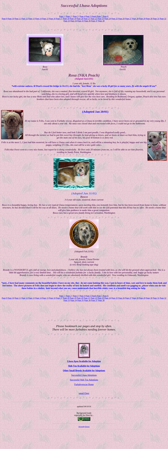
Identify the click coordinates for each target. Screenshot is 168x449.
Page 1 (62, 16)
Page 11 (18, 19)
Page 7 (99, 16)
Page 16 (52, 19)
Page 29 (142, 19)
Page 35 (80, 21)
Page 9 (4, 19)
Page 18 (66, 19)
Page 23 (101, 19)
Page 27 (128, 19)
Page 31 (156, 19)
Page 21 (87, 19)
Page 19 (73, 19)
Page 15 (45, 19)
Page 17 (59, 19)
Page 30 (149, 19)
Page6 (94, 16)
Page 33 (67, 21)
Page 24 (107, 19)
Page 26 (121, 19)
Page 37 (94, 21)
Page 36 (87, 21)
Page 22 (94, 19)
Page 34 (73, 21)
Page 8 (105, 16)
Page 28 (135, 19)
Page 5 (88, 16)
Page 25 (114, 19)
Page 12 (24, 19)
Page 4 (82, 16)
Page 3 (75, 16)
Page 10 (11, 19)
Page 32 (163, 19)
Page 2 (68, 16)
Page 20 (80, 19)
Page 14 (38, 19)
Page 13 (31, 19)
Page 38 (101, 21)
